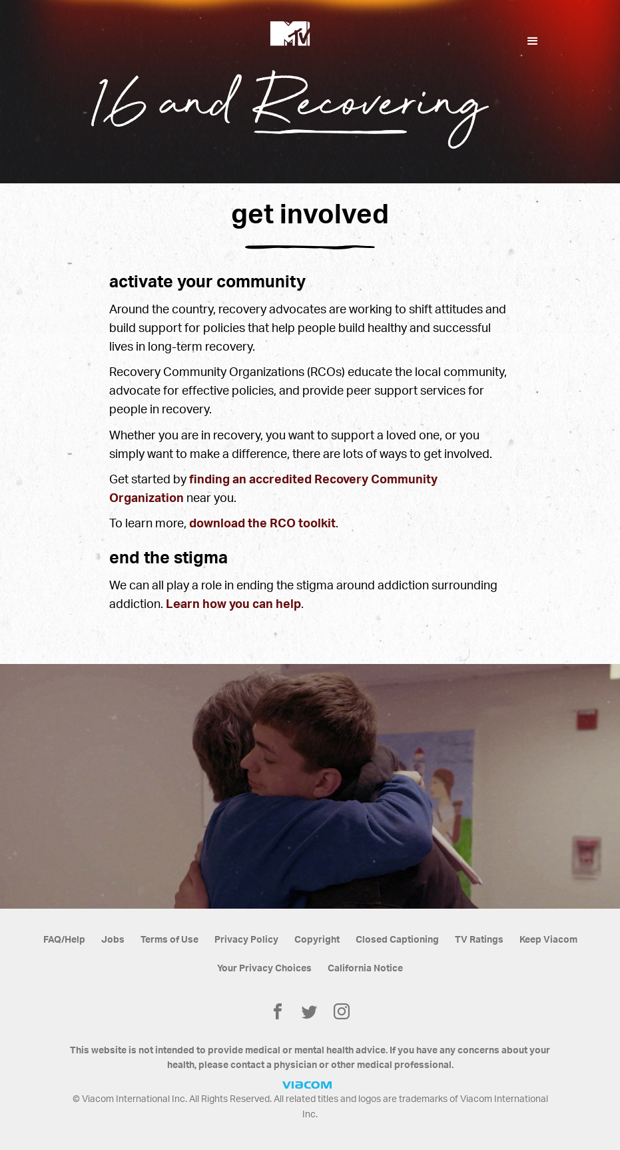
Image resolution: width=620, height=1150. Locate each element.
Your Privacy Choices (264, 968)
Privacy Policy (246, 940)
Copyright (317, 940)
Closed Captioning (397, 940)
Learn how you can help (233, 604)
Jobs (113, 940)
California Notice (365, 968)
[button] (533, 41)
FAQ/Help (64, 940)
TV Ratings (479, 940)
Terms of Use (169, 940)
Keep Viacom (548, 940)
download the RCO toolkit (262, 523)
